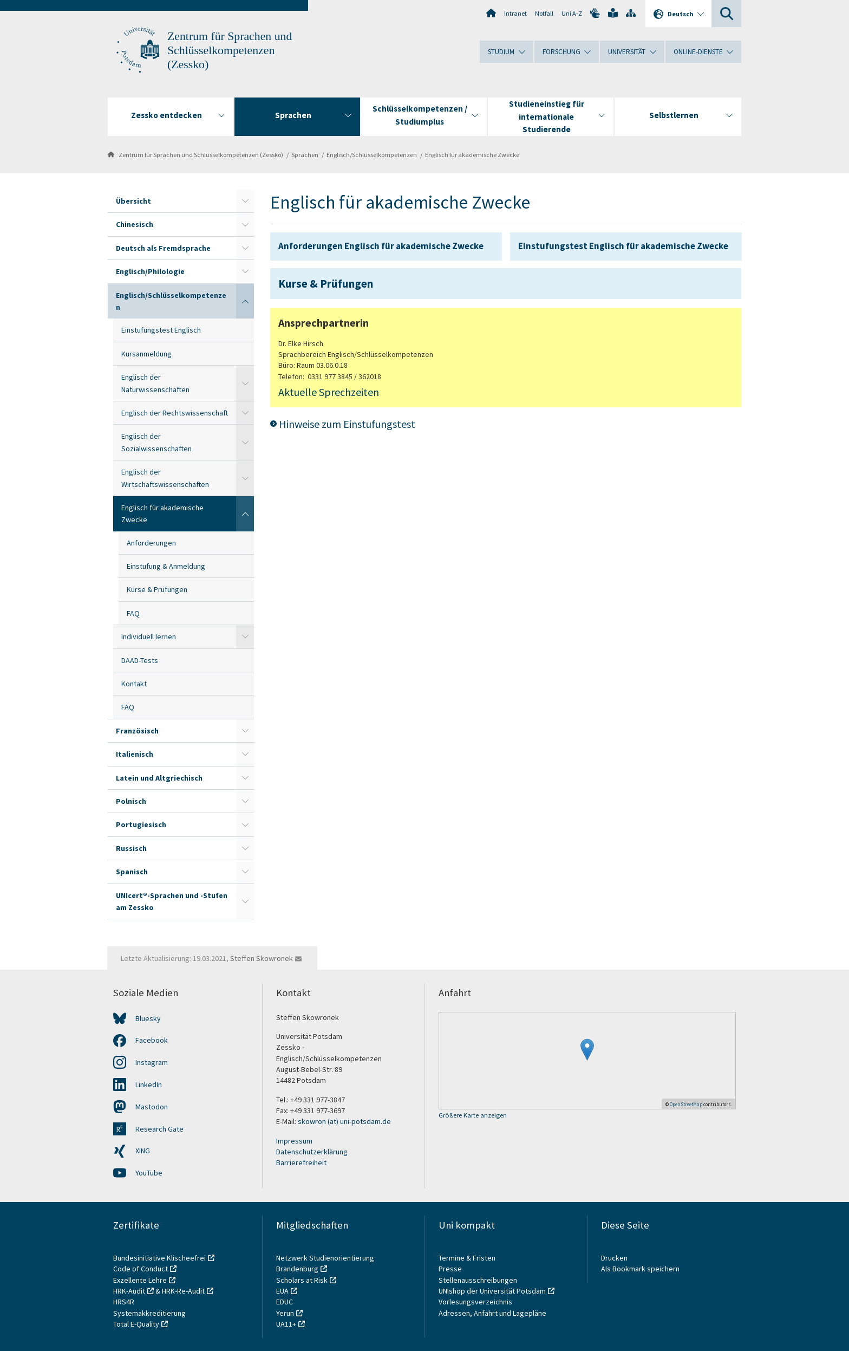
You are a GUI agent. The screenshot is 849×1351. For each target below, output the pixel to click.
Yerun (285, 1313)
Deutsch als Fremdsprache (163, 248)
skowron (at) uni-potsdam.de (344, 1121)
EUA (282, 1291)
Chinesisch (134, 224)
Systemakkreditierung (149, 1313)
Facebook (151, 1040)
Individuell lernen (148, 636)
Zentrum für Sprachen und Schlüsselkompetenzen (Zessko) (229, 50)
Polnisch (131, 801)
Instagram (151, 1062)
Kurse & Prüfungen (157, 589)
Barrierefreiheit (301, 1162)
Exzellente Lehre (140, 1280)
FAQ (133, 613)
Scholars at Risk (302, 1280)
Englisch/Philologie (150, 271)
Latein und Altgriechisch (159, 778)
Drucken (614, 1258)
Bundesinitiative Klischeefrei (159, 1258)
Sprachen (304, 155)
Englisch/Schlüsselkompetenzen (371, 155)
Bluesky (148, 1018)
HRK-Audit (129, 1291)
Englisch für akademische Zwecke (472, 155)
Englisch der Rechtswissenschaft (174, 413)
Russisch (131, 848)
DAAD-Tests (139, 660)
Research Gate (159, 1129)
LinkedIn (148, 1084)
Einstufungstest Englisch (161, 330)
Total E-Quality (136, 1324)
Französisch (137, 731)
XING (142, 1150)
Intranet (515, 13)
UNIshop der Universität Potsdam (492, 1291)
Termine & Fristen (468, 1258)
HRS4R (123, 1302)
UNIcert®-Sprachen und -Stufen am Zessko (171, 901)
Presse (451, 1269)
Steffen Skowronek (261, 958)
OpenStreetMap (686, 1104)
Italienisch (134, 754)
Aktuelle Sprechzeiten (328, 392)
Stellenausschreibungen (478, 1280)
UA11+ (286, 1324)
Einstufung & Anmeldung (166, 566)
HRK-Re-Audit (183, 1291)
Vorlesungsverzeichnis (476, 1302)
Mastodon (151, 1107)
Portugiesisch (141, 824)
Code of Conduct (140, 1269)
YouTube (148, 1173)
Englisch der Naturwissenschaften (155, 383)
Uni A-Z (571, 13)
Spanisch (132, 871)
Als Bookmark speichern (640, 1269)
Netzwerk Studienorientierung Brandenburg (325, 1263)
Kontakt (134, 684)
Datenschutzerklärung (312, 1152)
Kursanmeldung (146, 354)
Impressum (294, 1141)
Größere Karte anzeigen (473, 1115)
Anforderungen (151, 543)
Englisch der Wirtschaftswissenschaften (165, 478)
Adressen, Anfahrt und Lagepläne (492, 1313)
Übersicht (133, 201)
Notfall (544, 13)
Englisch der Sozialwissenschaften (156, 442)
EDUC (284, 1302)
